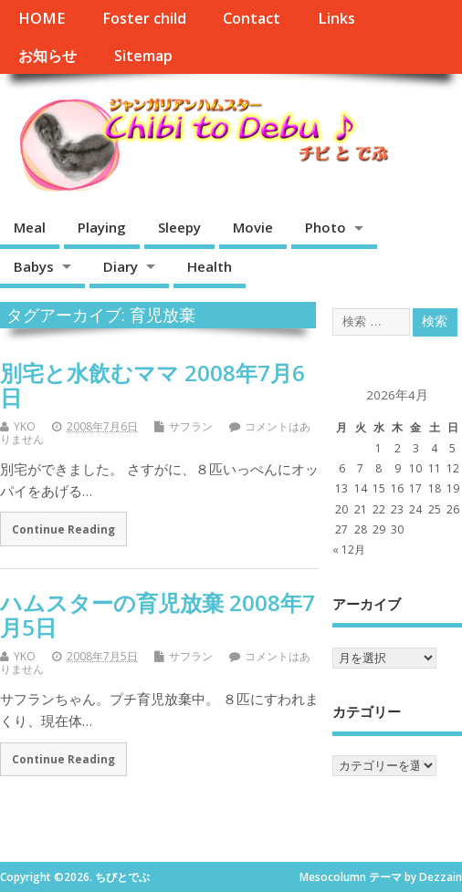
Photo (325, 227)
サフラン (191, 426)
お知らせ (47, 56)
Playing (102, 227)
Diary (120, 266)
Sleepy (179, 227)
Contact (251, 18)
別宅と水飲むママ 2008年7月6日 (152, 384)
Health (209, 266)
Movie (253, 227)
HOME (41, 18)
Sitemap (143, 56)
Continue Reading (63, 529)
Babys (34, 266)
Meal (30, 227)
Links (336, 18)
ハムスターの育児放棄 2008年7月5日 (157, 614)
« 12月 (348, 549)
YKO (25, 426)
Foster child (144, 18)
